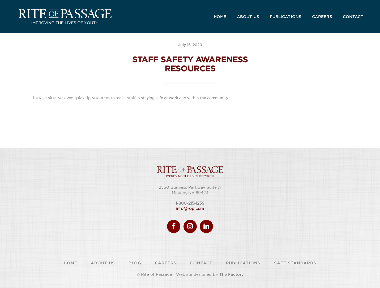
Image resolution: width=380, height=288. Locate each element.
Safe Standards (295, 263)
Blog (135, 263)
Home (70, 263)
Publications (243, 263)
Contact (201, 263)
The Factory (231, 274)
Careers (166, 263)
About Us (103, 263)
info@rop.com (190, 209)
